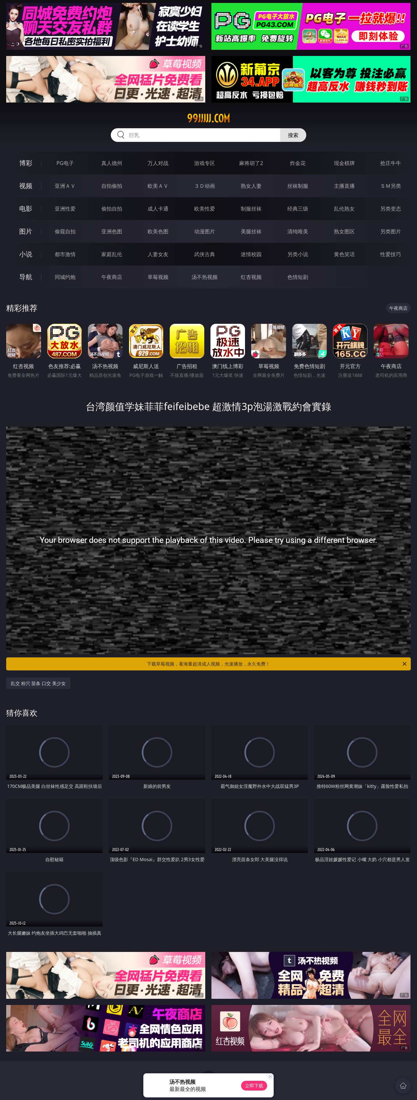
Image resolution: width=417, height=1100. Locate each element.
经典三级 (297, 208)
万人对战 (158, 163)
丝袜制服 (297, 185)
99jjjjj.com (208, 118)
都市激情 (65, 254)
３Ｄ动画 (204, 185)
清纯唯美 (297, 231)
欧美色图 (158, 231)
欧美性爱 (204, 208)
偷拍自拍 (111, 208)
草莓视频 (158, 277)
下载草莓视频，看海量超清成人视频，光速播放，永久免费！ (277, 664)
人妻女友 (158, 254)
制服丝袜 (251, 208)
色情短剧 (297, 277)
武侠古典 (204, 254)
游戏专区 (204, 163)
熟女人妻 (251, 185)
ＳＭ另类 (390, 185)
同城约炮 (65, 277)
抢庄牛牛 (390, 163)
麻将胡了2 (251, 163)
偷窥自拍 (65, 231)
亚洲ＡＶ (65, 185)
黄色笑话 (344, 254)
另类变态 (390, 208)
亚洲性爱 (65, 208)
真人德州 (111, 163)
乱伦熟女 (344, 208)
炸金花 (298, 163)
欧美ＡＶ (158, 185)
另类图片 (390, 231)
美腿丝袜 (251, 231)
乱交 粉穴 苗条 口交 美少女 (38, 683)
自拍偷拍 (111, 185)
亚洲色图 (111, 231)
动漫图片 (204, 231)
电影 (25, 208)
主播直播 (344, 185)
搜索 (293, 135)
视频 (25, 185)
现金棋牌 (344, 163)
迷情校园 (251, 254)
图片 (25, 231)
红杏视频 (251, 277)
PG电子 (65, 163)
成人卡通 (158, 208)
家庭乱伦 (111, 254)
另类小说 (297, 254)
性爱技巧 (390, 254)
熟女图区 (344, 231)
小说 (25, 254)
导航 (25, 276)
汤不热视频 (205, 277)
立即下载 (254, 1085)
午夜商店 (111, 277)
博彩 (25, 162)
